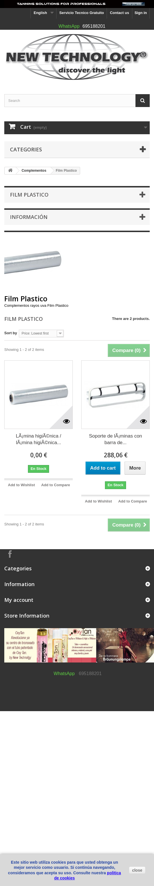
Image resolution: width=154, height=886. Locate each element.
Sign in (141, 13)
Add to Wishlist (21, 485)
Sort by (10, 333)
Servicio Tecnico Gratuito (81, 13)
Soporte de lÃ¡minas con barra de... (115, 439)
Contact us (119, 13)
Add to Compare (55, 485)
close (137, 870)
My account (18, 599)
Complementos (34, 171)
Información (29, 216)
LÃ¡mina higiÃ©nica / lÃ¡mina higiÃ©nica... (38, 439)
